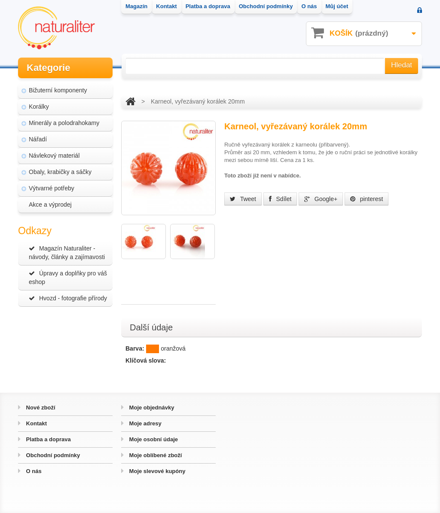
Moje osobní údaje (153, 439)
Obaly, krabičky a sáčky (60, 171)
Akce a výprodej (50, 204)
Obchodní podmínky (52, 455)
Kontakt (35, 423)
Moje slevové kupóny (156, 471)
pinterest (366, 198)
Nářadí (38, 139)
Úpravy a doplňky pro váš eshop (68, 277)
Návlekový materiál (54, 155)
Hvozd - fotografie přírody (68, 298)
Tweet (243, 198)
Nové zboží (39, 407)
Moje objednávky (151, 407)
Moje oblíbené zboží (155, 455)
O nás (33, 471)
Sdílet (280, 198)
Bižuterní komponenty (58, 90)
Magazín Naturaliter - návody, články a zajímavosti (67, 252)
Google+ (320, 198)
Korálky (39, 106)
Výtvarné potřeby (51, 188)
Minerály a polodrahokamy (64, 122)
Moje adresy (145, 423)
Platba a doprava (47, 439)
